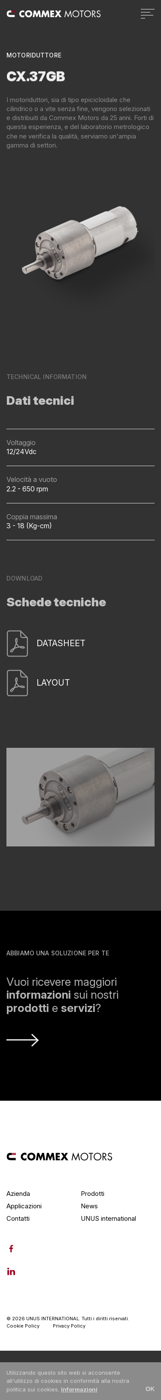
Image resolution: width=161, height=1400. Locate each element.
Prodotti (92, 1193)
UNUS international (108, 1218)
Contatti (18, 1218)
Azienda (18, 1193)
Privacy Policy (69, 1326)
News (89, 1206)
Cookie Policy (22, 1326)
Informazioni (79, 1389)
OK (150, 1388)
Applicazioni (24, 1206)
